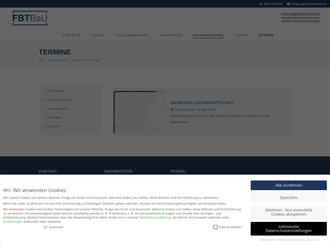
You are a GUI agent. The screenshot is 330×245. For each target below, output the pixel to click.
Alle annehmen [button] (288, 185)
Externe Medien (227, 227)
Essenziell (53, 227)
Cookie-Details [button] (267, 239)
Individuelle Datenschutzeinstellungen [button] (289, 228)
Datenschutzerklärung (155, 217)
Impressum (312, 239)
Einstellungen (13, 222)
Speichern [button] (289, 197)
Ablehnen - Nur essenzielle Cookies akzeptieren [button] (289, 212)
